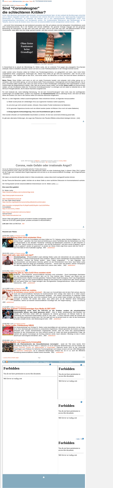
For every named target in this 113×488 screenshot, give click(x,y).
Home (9, 357)
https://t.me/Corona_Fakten (11, 209)
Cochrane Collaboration (24, 350)
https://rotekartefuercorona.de (11, 199)
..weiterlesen (51, 247)
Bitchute (37, 160)
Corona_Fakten (63, 160)
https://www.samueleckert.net (11, 215)
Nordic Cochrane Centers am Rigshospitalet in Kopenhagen (34, 347)
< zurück (10, 1)
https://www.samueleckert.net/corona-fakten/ (16, 212)
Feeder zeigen (15, 357)
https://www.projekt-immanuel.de (12, 195)
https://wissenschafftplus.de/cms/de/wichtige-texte (18, 192)
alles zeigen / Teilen (28, 1)
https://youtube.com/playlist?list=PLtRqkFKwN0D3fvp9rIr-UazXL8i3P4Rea (25, 205)
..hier (13, 223)
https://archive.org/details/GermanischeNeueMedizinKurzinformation (24, 202)
